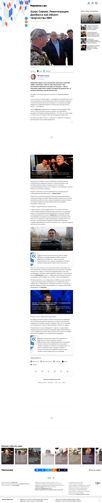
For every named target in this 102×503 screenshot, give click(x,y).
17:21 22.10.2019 (33, 21)
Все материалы (41, 79)
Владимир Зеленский (42, 382)
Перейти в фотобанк (34, 67)
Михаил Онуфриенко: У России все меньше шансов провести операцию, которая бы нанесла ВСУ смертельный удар (90, 19)
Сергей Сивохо (51, 382)
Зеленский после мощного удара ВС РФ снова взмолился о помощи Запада (93, 47)
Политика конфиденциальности (43, 488)
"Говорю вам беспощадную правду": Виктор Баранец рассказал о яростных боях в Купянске (93, 41)
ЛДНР (56, 382)
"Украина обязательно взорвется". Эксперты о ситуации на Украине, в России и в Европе (93, 27)
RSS (53, 478)
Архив (49, 478)
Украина (63, 382)
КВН (59, 382)
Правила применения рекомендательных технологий (49, 489)
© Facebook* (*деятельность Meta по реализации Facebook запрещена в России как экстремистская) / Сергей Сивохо (51, 66)
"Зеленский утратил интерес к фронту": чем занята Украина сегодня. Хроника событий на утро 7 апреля (93, 34)
